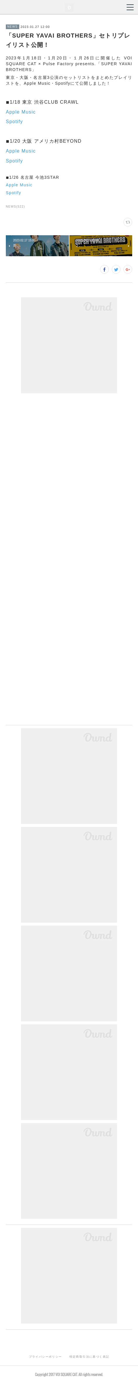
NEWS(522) (15, 206)
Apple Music (21, 111)
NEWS (12, 26)
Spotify (14, 121)
